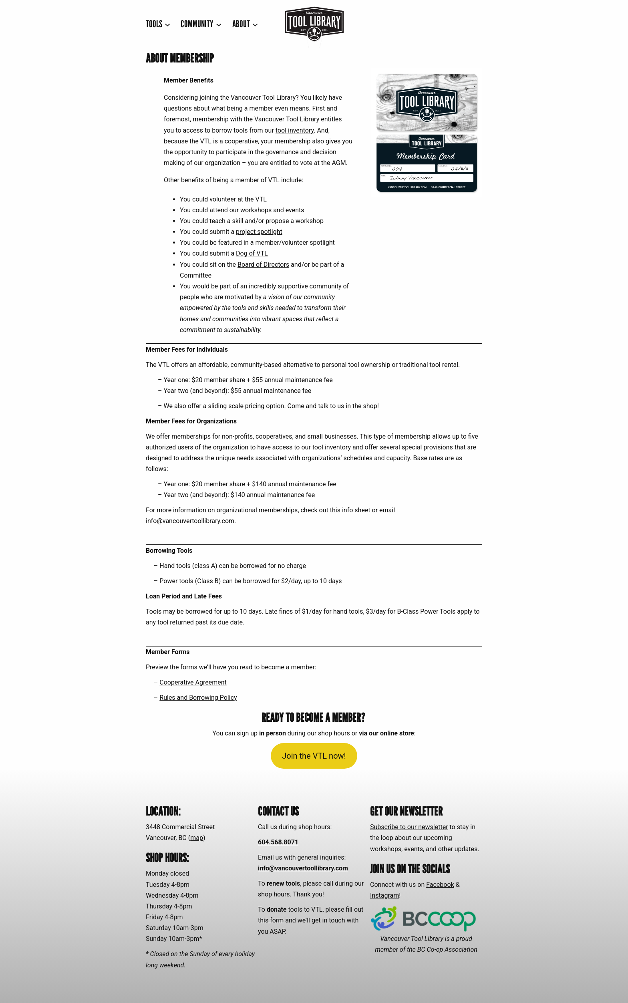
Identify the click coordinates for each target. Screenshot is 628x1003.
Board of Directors (263, 264)
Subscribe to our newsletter (409, 827)
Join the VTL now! (314, 756)
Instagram (384, 895)
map (196, 838)
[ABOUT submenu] (245, 24)
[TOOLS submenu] (158, 24)
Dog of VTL (252, 253)
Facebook (440, 884)
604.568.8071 (278, 842)
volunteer (222, 199)
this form (271, 920)
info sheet (356, 510)
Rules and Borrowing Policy (198, 697)
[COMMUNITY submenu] (201, 24)
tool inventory (295, 130)
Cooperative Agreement (192, 682)
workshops (256, 210)
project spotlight (259, 232)
